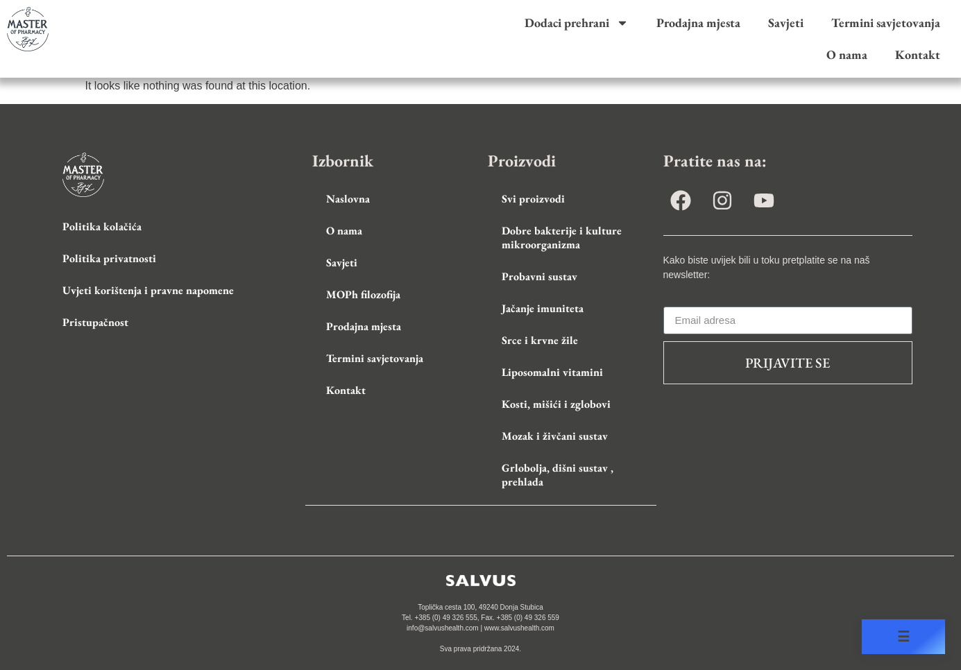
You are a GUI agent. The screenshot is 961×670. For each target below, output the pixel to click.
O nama (846, 54)
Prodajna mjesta (698, 23)
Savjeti (785, 23)
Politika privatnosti (109, 258)
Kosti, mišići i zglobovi (556, 404)
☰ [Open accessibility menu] (903, 637)
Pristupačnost (95, 322)
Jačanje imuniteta (543, 308)
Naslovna (348, 198)
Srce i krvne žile (540, 340)
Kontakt (917, 54)
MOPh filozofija (363, 294)
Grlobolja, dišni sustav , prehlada (557, 475)
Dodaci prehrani (577, 23)
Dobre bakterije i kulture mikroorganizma (562, 237)
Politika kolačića (102, 226)
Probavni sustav (539, 276)
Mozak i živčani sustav (555, 436)
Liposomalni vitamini (552, 372)
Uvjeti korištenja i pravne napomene (148, 290)
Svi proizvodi (533, 198)
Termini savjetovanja (885, 23)
